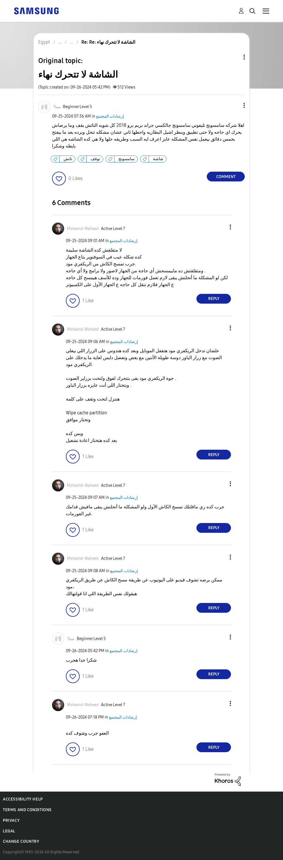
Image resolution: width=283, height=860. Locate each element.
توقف (95, 158)
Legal (9, 831)
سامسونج (126, 158)
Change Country (21, 841)
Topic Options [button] (234, 57)
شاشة (158, 158)
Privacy (11, 820)
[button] (234, 105)
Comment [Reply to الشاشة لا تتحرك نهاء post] (226, 176)
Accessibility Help (23, 799)
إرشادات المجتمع (110, 116)
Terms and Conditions (27, 809)
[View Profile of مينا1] (57, 106)
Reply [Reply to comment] (213, 298)
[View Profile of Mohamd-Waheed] (83, 228)
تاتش (68, 158)
